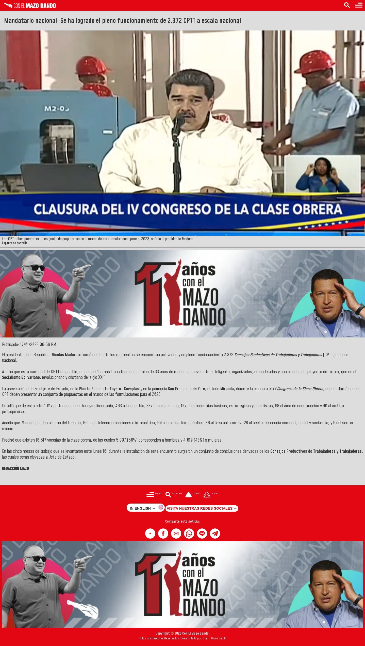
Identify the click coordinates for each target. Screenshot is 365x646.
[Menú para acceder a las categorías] (358, 5)
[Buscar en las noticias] (347, 5)
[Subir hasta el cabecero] (211, 495)
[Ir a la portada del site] (192, 495)
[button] (150, 533)
